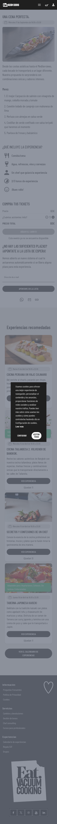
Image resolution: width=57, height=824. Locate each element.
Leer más (20, 426)
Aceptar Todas (36, 435)
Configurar (21, 435)
